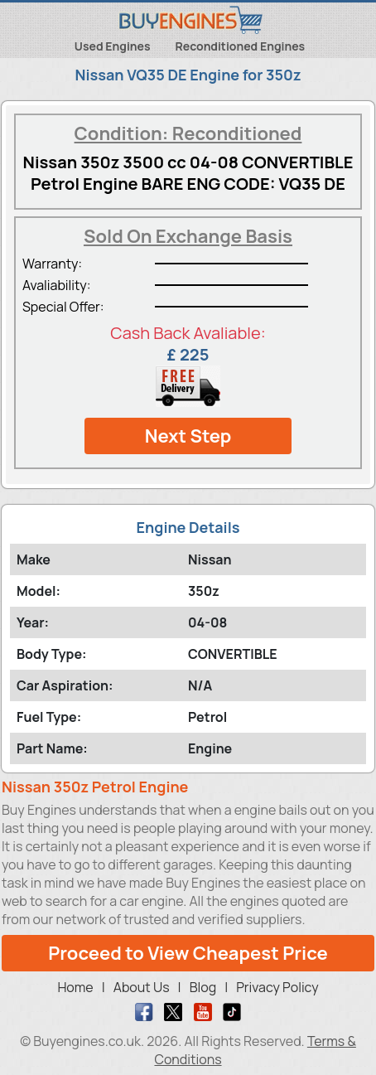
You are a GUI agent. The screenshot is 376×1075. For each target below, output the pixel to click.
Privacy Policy (277, 987)
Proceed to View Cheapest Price (188, 953)
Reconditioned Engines (241, 46)
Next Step (188, 436)
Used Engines (113, 46)
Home (75, 987)
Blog (203, 987)
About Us (141, 987)
